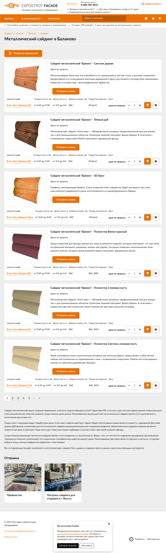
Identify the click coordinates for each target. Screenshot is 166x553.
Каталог (20, 34)
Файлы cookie (10, 540)
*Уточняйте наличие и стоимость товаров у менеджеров (36, 25)
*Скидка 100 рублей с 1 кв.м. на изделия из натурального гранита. (106, 25)
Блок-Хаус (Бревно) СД (19, 105)
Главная (7, 34)
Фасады (32, 34)
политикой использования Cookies (72, 534)
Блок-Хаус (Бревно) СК (19, 331)
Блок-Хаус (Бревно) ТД (19, 162)
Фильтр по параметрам (23, 53)
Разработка (139, 542)
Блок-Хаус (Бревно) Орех (20, 218)
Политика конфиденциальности (19, 534)
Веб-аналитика (154, 542)
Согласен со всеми (68, 546)
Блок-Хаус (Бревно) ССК (20, 388)
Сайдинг (44, 34)
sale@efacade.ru (153, 4)
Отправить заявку (66, 91)
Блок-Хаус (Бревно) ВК (19, 275)
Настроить (87, 546)
